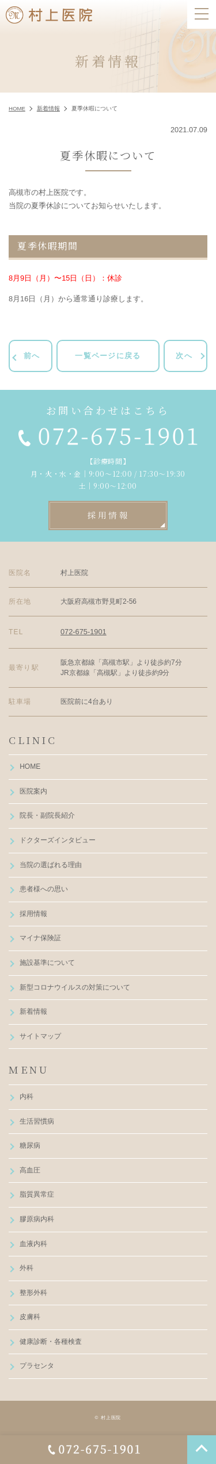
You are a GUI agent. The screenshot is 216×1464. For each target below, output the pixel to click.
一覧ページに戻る (108, 355)
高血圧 (30, 1170)
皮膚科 (30, 1317)
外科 (26, 1268)
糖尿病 (30, 1145)
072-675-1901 (83, 631)
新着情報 (33, 1011)
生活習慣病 (37, 1121)
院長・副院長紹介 (47, 815)
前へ (32, 355)
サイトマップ (40, 1036)
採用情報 (33, 914)
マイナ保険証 (40, 938)
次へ (184, 355)
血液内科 (33, 1244)
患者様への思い (44, 889)
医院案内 (33, 791)
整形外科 (33, 1293)
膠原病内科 (37, 1219)
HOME (30, 766)
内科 (26, 1097)
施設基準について (47, 963)
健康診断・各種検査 (51, 1341)
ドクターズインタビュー (58, 840)
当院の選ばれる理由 (51, 865)
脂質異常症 (37, 1194)
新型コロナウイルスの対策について (75, 987)
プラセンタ (37, 1366)
